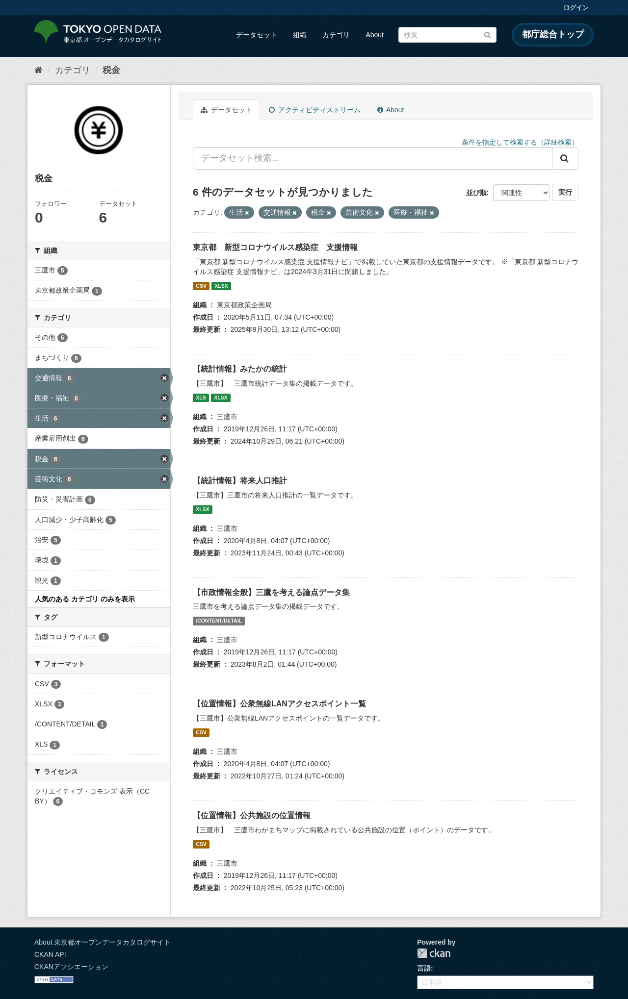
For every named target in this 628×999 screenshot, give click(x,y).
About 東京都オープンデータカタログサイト (102, 942)
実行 (565, 192)
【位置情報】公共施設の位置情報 (252, 815)
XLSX (221, 286)
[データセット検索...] (372, 158)
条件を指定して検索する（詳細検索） (520, 142)
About (375, 35)
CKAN (433, 953)
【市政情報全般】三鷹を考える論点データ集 (271, 592)
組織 (300, 35)
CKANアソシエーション (71, 967)
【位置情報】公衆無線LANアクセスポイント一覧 (279, 703)
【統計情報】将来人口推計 (240, 480)
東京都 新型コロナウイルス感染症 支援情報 (275, 247)
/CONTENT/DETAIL (219, 621)
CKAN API (50, 954)
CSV (201, 286)
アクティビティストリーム (315, 110)
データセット (256, 35)
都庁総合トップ (553, 34)
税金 (111, 70)
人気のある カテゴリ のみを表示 (85, 599)
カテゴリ (336, 35)
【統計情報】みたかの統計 (240, 369)
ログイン (576, 7)
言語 (424, 968)
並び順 (476, 193)
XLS (201, 397)
